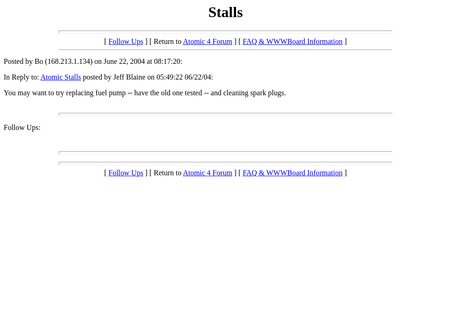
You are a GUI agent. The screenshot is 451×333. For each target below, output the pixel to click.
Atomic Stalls (61, 77)
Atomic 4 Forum (207, 41)
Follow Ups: (22, 127)
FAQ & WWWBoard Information (293, 41)
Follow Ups (125, 41)
